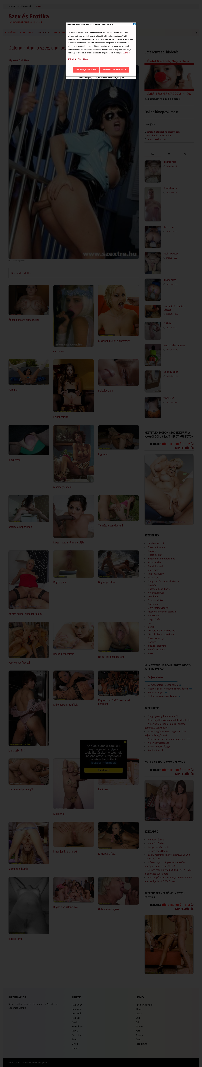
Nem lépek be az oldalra (114, 69)
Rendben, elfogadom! (86, 69)
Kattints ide (126, 53)
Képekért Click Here (78, 59)
